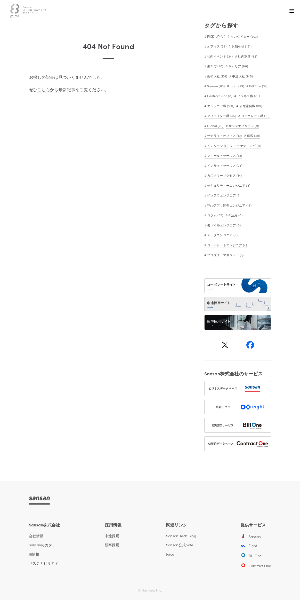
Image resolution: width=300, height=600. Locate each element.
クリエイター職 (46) (221, 115)
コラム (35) (214, 215)
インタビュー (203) (244, 36)
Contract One (256, 565)
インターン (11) (217, 145)
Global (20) (215, 125)
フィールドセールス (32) (224, 155)
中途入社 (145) (242, 76)
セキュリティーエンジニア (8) (228, 185)
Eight (249, 545)
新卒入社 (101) (216, 76)
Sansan (251, 536)
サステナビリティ (44, 563)
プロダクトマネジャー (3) (225, 254)
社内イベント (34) (219, 56)
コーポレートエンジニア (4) (226, 245)
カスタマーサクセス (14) (224, 175)
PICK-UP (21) (215, 36)
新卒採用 (112, 545)
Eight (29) (236, 86)
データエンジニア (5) (222, 235)
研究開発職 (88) (250, 106)
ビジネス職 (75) (248, 95)
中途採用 (112, 536)
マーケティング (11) (247, 145)
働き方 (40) (214, 66)
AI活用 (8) (235, 215)
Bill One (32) (257, 86)
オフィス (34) (216, 46)
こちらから (48, 89)
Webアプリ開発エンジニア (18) (229, 205)
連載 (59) (253, 135)
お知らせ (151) (241, 46)
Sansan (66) (215, 86)
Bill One (251, 555)
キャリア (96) (238, 66)
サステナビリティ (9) (243, 125)
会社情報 (36, 536)
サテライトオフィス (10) (224, 135)
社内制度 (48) (247, 56)
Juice (170, 554)
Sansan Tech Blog (181, 536)
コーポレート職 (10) (254, 115)
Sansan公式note (179, 545)
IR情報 (34, 554)
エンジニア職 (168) (220, 106)
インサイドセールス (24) (224, 165)
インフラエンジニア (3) (223, 195)
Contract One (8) (219, 95)
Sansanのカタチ (42, 545)
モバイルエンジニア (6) (223, 225)
